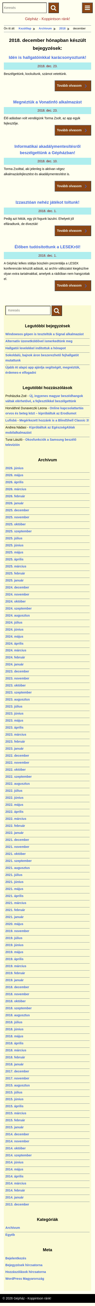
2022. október (15, 769)
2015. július (13, 1092)
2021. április (14, 896)
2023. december (17, 671)
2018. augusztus (17, 1015)
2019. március (15, 966)
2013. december (17, 1204)
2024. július (13, 622)
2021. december (17, 840)
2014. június (14, 1162)
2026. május (14, 475)
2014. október (15, 1148)
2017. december (17, 1071)
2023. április (14, 727)
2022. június (14, 797)
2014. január (14, 1197)
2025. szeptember (18, 531)
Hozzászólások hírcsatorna (25, 1272)
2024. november (17, 594)
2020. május (14, 924)
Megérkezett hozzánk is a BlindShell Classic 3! (54, 420)
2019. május (14, 952)
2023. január (14, 748)
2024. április (14, 643)
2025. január (14, 580)
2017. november (17, 1078)
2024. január (14, 664)
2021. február (15, 910)
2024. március (15, 650)
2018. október (15, 1001)
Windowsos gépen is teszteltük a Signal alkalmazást (44, 334)
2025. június (14, 545)
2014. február (15, 1190)
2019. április (14, 959)
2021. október (15, 854)
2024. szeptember (18, 608)
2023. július (13, 706)
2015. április (14, 1106)
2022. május (14, 804)
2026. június (14, 468)
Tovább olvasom (73, 86)
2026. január (14, 503)
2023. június (14, 713)
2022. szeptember (18, 776)
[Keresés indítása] (56, 310)
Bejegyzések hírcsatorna (23, 1265)
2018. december (17, 987)
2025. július (13, 538)
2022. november (17, 762)
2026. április (14, 482)
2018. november (17, 994)
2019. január (14, 980)
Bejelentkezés (15, 1258)
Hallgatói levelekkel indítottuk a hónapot (35, 348)
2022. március (15, 818)
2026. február (15, 496)
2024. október (15, 601)
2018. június (14, 1029)
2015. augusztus (17, 1085)
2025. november (17, 517)
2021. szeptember (18, 861)
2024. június (14, 629)
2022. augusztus (17, 783)
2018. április (14, 1043)
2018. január (14, 1064)
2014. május (14, 1169)
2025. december (17, 510)
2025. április (14, 559)
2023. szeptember (18, 692)
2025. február (15, 573)
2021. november (17, 847)
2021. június (14, 882)
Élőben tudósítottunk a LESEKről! (47, 247)
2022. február (15, 826)
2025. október (15, 524)
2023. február (15, 741)
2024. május (14, 636)
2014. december (17, 1134)
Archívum (12, 1227)
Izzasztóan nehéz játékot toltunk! (47, 202)
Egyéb (10, 1235)
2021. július (13, 875)
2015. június (14, 1099)
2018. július (13, 1022)
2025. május (14, 552)
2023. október (15, 685)
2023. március (15, 734)
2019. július (13, 938)
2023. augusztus (17, 699)
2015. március (15, 1113)
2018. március (15, 1050)
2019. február (15, 973)
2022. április (14, 811)
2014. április (14, 1176)
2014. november (17, 1141)
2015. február (15, 1120)
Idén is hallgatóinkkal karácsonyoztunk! (47, 57)
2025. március (15, 566)
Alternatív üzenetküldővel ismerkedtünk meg (38, 341)
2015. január (14, 1127)
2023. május (14, 720)
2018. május (14, 1036)
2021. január (14, 917)
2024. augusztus (17, 615)
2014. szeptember (18, 1155)
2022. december (17, 755)
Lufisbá (11, 420)
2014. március (15, 1183)
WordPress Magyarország (24, 1278)
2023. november (17, 678)
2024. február (15, 657)
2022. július (13, 790)
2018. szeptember (18, 1008)
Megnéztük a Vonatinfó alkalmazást (47, 102)
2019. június (14, 945)
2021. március (15, 903)
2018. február (15, 1057)
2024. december (17, 587)
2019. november (17, 931)
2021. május (14, 889)
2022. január (14, 833)
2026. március (15, 489)
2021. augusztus (17, 868)
